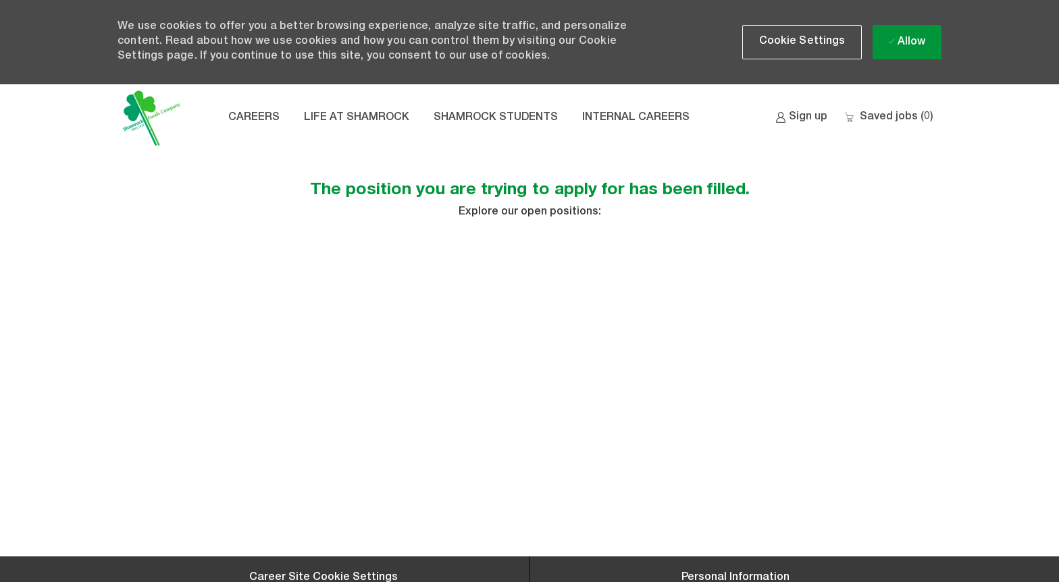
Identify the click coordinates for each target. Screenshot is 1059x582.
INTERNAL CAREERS (636, 118)
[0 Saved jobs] (888, 117)
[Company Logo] (151, 118)
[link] (801, 117)
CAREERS (254, 118)
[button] (802, 42)
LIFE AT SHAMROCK (356, 118)
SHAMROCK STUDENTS (496, 118)
